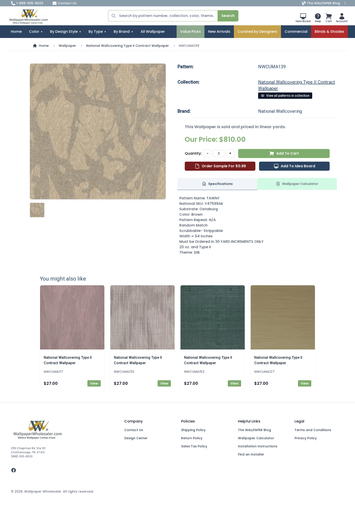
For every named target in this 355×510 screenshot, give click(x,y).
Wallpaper (67, 45)
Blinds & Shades (329, 31)
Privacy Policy (306, 438)
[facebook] (64, 470)
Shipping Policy (193, 430)
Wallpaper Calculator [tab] (297, 184)
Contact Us (64, 3)
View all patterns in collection (285, 95)
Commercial (296, 31)
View (94, 383)
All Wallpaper (153, 31)
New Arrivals (219, 31)
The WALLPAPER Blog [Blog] (321, 3)
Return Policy (191, 438)
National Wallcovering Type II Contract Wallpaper (127, 45)
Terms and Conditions (313, 430)
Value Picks (190, 31)
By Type (96, 31)
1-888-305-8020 (27, 3)
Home (16, 31)
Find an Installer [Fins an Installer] (251, 454)
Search (228, 15)
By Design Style (64, 31)
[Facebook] (345, 3)
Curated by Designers (257, 31)
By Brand (122, 31)
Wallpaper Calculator (256, 438)
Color (34, 31)
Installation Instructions (257, 446)
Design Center (136, 438)
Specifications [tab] (217, 184)
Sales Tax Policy (194, 446)
